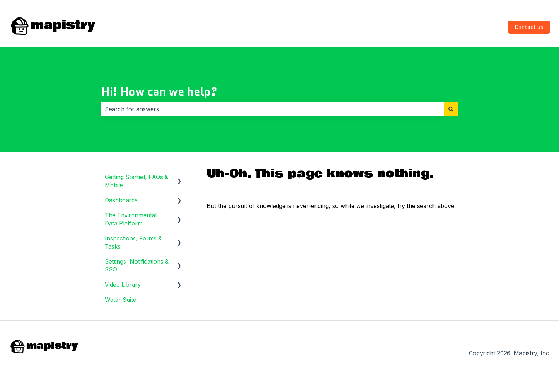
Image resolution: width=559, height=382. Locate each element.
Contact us (529, 27)
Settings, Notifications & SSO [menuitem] (137, 265)
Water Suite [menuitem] (120, 299)
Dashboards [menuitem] (121, 200)
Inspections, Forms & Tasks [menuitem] (133, 242)
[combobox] (272, 109)
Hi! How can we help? (159, 91)
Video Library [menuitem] (123, 284)
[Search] (451, 109)
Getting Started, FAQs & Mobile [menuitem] (136, 180)
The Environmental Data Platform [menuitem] (131, 219)
